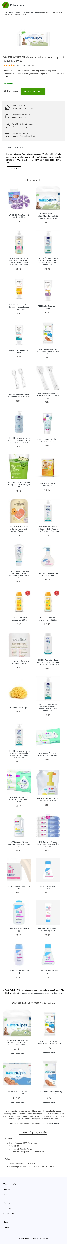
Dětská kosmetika (35, 12)
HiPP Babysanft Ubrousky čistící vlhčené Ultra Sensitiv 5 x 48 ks (48, 844)
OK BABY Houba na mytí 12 (19, 708)
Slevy (5, 1195)
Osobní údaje (8, 1214)
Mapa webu (8, 1208)
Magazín (6, 1203)
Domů (6, 12)
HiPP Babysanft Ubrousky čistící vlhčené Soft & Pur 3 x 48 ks (19, 800)
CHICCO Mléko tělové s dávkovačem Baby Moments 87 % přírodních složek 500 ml (48, 529)
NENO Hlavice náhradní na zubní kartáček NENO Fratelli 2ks (48, 396)
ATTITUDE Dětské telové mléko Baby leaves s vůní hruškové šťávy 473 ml (19, 529)
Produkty (12, 12)
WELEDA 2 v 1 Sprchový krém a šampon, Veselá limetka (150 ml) (19, 485)
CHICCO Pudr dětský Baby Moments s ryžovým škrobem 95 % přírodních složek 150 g (48, 662)
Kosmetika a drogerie (22, 12)
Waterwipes (54, 1123)
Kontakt (6, 1227)
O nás (5, 1222)
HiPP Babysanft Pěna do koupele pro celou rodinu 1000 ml (19, 844)
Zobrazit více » (9, 77)
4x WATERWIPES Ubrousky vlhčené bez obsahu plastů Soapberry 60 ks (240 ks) (48, 216)
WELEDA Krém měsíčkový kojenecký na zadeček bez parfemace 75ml (19, 307)
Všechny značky (10, 1184)
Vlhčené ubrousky (55, 993)
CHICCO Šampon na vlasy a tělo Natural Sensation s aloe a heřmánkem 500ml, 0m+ (19, 440)
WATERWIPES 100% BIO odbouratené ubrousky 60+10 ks (48, 351)
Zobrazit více (14, 169)
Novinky (6, 1189)
